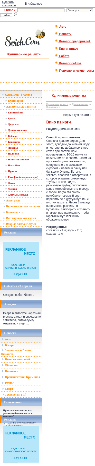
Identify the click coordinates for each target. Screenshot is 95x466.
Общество (10, 365)
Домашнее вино (16, 130)
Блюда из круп (14, 212)
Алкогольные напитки (19, 106)
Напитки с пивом (17, 159)
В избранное (33, 3)
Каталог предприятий (73, 41)
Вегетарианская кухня (19, 218)
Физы (10, 182)
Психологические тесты (74, 70)
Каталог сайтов (68, 63)
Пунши (11, 171)
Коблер (11, 135)
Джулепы (12, 124)
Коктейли (12, 141)
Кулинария (14, 100)
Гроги (10, 118)
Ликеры (11, 147)
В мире (8, 345)
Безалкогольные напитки (21, 206)
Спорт (7, 388)
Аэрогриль (11, 200)
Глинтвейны (14, 112)
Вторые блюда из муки (19, 224)
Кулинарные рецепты (57, 104)
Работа (62, 56)
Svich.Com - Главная (17, 95)
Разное (8, 383)
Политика (10, 371)
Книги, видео (66, 48)
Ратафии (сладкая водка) (21, 177)
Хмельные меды (16, 194)
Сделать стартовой (9, 3)
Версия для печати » (77, 115)
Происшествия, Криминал (21, 377)
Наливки (12, 153)
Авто (60, 26)
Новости (63, 34)
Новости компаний (16, 359)
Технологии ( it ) (14, 394)
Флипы (11, 188)
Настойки (12, 165)
